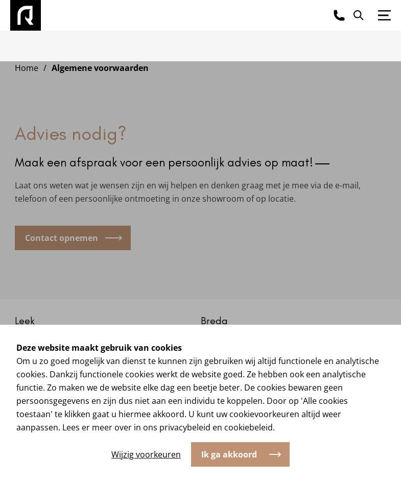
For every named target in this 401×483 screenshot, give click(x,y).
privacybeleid (184, 427)
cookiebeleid (248, 427)
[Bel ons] (339, 15)
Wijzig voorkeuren (146, 454)
